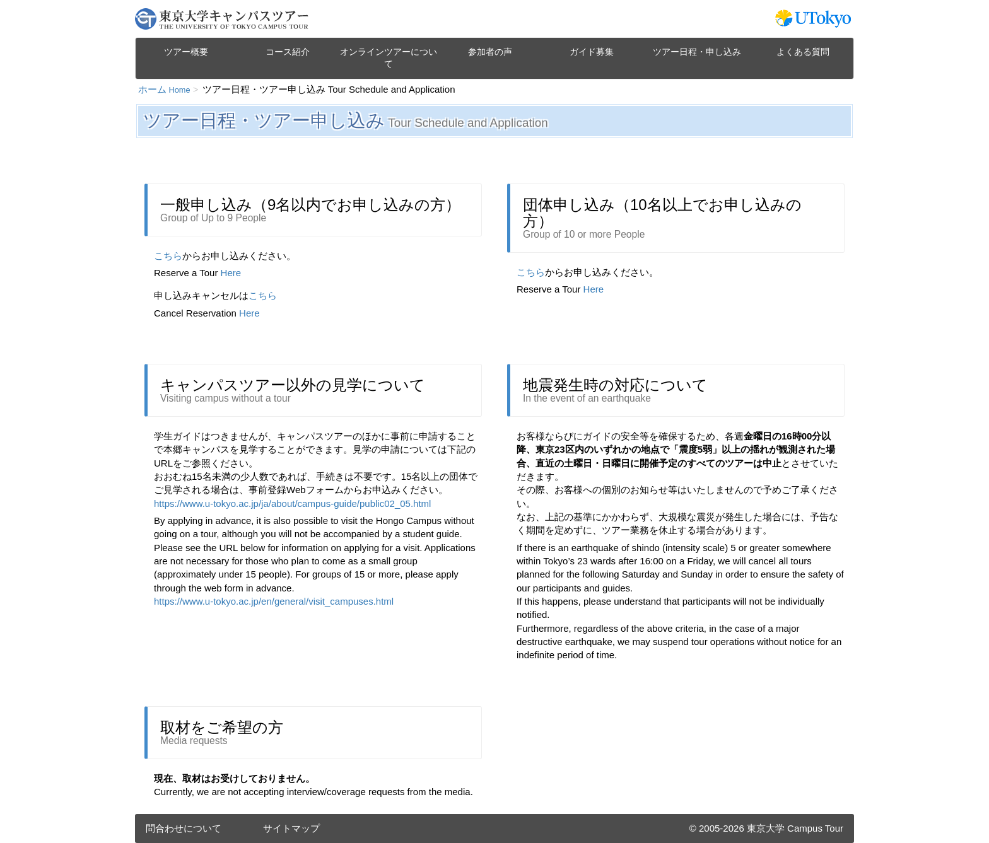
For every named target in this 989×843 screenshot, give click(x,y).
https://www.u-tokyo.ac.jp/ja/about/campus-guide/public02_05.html (292, 503)
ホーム (164, 89)
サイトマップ (291, 828)
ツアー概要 (186, 52)
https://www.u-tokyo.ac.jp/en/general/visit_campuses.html (274, 601)
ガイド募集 (592, 52)
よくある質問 (802, 52)
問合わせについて (183, 828)
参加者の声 (490, 52)
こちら (168, 255)
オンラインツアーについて (388, 58)
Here (231, 272)
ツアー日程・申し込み (697, 52)
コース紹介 (288, 52)
